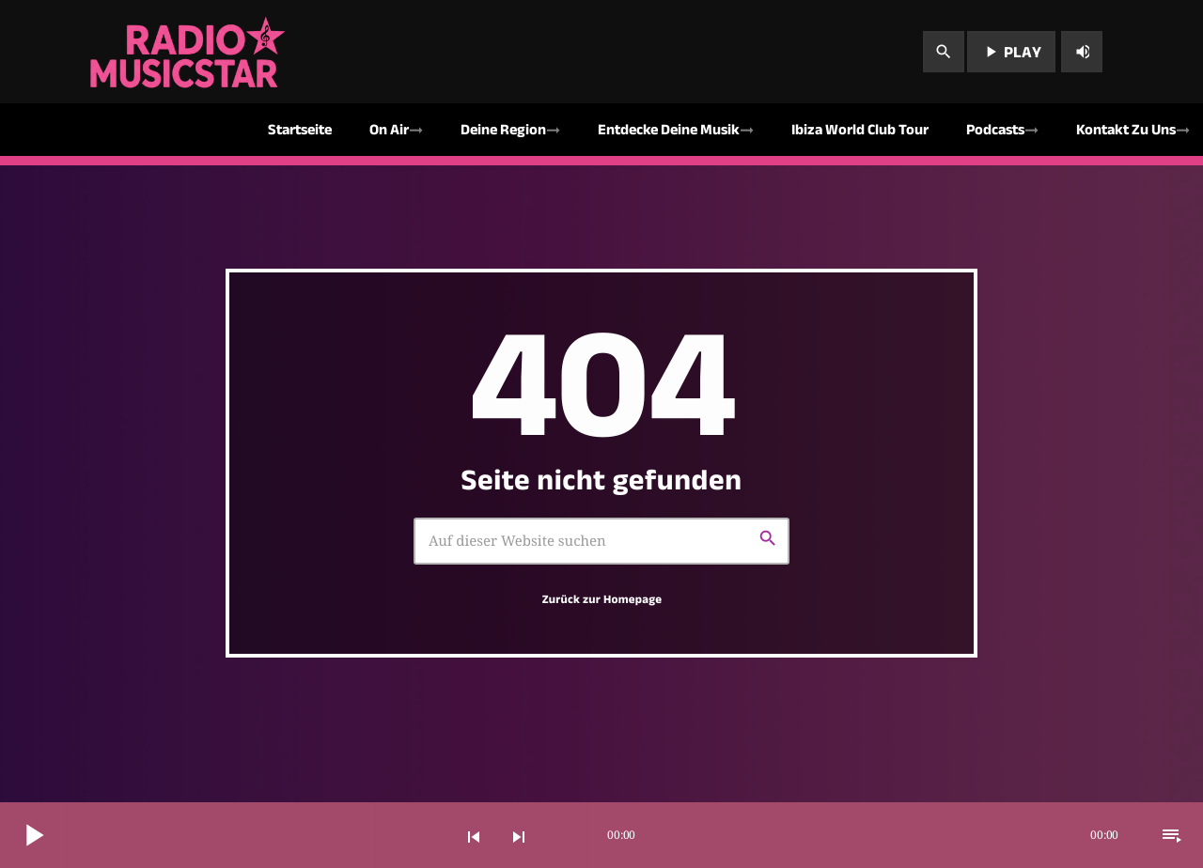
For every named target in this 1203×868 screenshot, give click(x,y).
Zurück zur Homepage (602, 599)
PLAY (1011, 51)
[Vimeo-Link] (189, 52)
